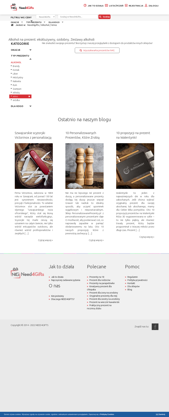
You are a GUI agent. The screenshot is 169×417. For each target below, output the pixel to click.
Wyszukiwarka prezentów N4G (97, 50)
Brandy (16, 66)
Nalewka (17, 81)
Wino (15, 96)
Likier (15, 73)
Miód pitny (18, 77)
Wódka (16, 100)
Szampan (17, 89)
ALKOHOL (16, 62)
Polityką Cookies (107, 414)
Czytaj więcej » (45, 240)
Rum (15, 85)
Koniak (16, 70)
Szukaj (104, 17)
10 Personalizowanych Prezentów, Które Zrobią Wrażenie (82, 137)
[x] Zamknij (160, 414)
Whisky (16, 92)
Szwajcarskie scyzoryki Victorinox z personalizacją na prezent (33, 137)
